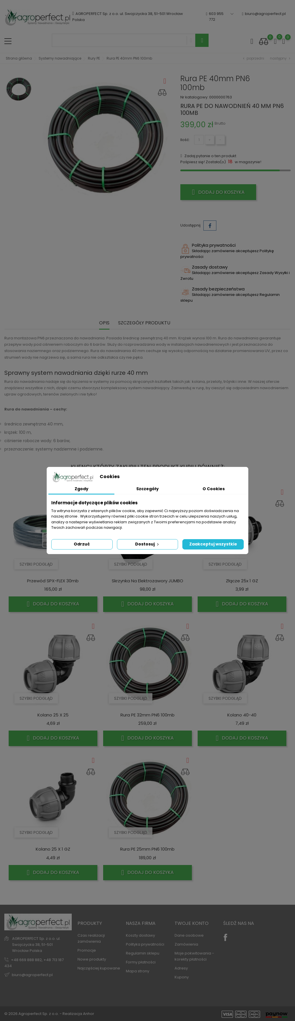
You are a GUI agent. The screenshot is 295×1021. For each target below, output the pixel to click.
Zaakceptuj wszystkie (213, 544)
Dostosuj (147, 544)
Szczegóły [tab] (147, 489)
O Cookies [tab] (214, 489)
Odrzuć (82, 544)
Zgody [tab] (81, 489)
